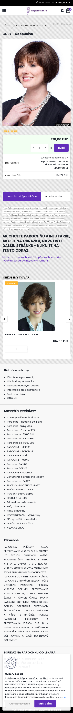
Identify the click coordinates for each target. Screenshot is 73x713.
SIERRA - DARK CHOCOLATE (22, 334)
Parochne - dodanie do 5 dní (31, 25)
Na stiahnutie (53, 196)
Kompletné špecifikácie (22, 196)
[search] (62, 11)
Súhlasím (45, 703)
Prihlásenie (44, 2)
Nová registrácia (63, 2)
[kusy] (39, 148)
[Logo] (36, 11)
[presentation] (4, 319)
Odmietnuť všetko (19, 703)
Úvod (7, 25)
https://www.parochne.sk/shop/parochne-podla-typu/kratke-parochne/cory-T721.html (32, 258)
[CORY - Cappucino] (36, 82)
